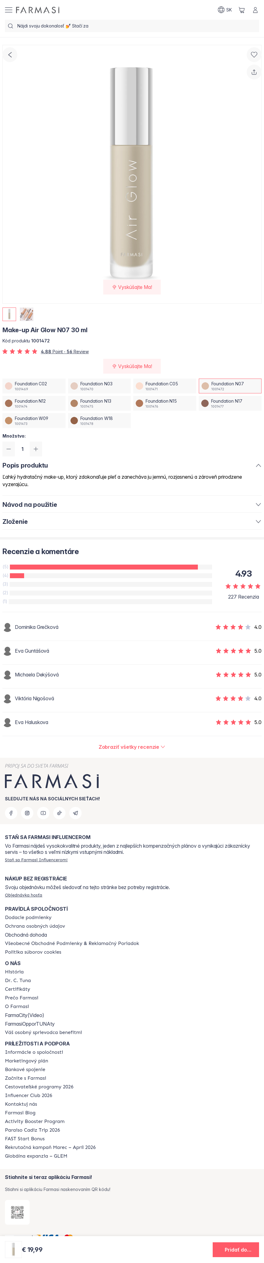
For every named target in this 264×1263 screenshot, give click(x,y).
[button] (236, 1249)
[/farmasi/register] (36, 859)
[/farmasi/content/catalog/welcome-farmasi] (43, 1032)
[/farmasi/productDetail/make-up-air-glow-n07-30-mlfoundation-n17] (230, 403)
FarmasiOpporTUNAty (30, 1024)
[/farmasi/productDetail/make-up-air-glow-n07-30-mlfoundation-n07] (230, 386)
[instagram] (27, 813)
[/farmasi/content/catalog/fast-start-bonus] (25, 1139)
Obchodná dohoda (26, 935)
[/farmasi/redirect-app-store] (17, 1212)
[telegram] (75, 813)
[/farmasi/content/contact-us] (21, 1104)
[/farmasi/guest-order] (23, 895)
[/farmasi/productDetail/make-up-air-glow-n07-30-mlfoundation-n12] (34, 403)
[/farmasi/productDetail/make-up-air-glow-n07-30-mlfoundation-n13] (99, 403)
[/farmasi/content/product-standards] (17, 989)
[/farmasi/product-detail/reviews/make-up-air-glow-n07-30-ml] (132, 747)
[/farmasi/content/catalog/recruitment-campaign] (50, 1147)
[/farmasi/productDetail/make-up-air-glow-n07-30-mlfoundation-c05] (164, 386)
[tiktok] (59, 813)
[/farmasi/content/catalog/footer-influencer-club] (28, 1095)
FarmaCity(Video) (24, 1015)
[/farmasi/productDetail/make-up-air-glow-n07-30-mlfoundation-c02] (34, 386)
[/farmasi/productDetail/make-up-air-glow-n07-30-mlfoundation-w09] (34, 420)
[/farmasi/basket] (241, 10)
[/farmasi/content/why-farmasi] (21, 998)
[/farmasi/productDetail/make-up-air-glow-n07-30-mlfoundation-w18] (99, 420)
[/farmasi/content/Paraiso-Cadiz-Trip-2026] (32, 1130)
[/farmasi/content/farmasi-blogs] (20, 1113)
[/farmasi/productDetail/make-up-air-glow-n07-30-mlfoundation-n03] (99, 386)
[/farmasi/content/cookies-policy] (33, 952)
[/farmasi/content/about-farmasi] (14, 972)
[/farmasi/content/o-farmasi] (17, 1006)
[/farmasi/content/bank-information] (25, 1069)
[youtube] (43, 813)
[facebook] (11, 813)
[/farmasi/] (37, 10)
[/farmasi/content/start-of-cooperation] (25, 1078)
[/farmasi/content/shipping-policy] (28, 917)
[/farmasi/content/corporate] (34, 1052)
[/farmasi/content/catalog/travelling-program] (39, 1087)
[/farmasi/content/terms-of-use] (72, 943)
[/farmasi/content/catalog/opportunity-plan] (26, 1061)
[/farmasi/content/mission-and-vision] (18, 980)
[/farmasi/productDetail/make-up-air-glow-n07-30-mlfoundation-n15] (164, 403)
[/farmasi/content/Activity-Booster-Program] (35, 1121)
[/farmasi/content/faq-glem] (36, 1156)
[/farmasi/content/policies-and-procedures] (35, 926)
